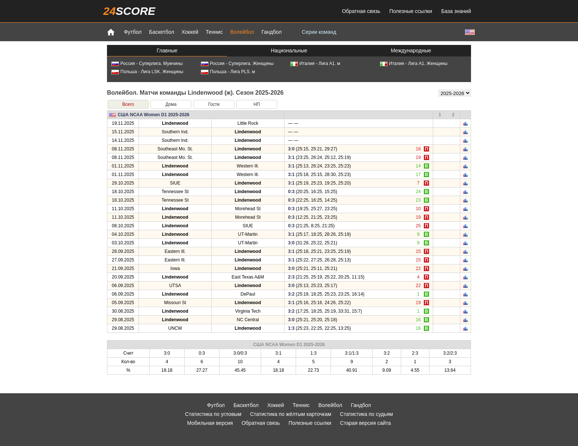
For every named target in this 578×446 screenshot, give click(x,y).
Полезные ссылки (410, 11)
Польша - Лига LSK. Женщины (147, 71)
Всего (128, 104)
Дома (170, 104)
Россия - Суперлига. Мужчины (147, 63)
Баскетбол (161, 32)
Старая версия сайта (365, 423)
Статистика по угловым (213, 414)
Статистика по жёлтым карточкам (290, 414)
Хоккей (190, 32)
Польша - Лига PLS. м (228, 71)
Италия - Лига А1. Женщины (414, 63)
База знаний (456, 11)
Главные (167, 50)
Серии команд (319, 32)
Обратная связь (361, 11)
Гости (214, 104)
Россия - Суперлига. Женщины (237, 63)
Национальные (289, 50)
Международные (411, 50)
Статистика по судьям (366, 414)
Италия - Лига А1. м (315, 63)
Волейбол (242, 32)
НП (256, 104)
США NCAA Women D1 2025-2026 (153, 114)
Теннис (214, 32)
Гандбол (272, 32)
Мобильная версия (210, 423)
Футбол (133, 32)
